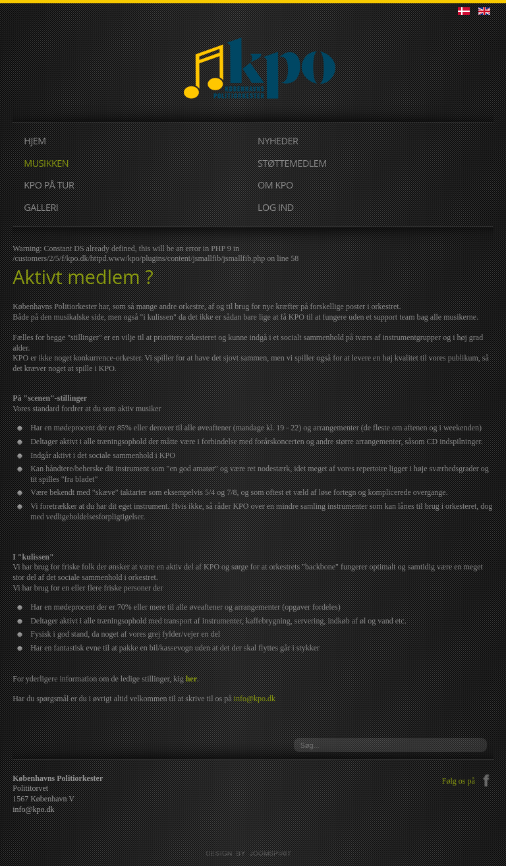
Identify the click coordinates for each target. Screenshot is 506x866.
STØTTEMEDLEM (292, 163)
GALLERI (41, 207)
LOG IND (276, 207)
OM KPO (275, 185)
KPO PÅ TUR (49, 185)
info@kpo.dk (254, 698)
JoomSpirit (253, 853)
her (191, 678)
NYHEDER (278, 140)
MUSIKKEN (46, 163)
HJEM (34, 140)
